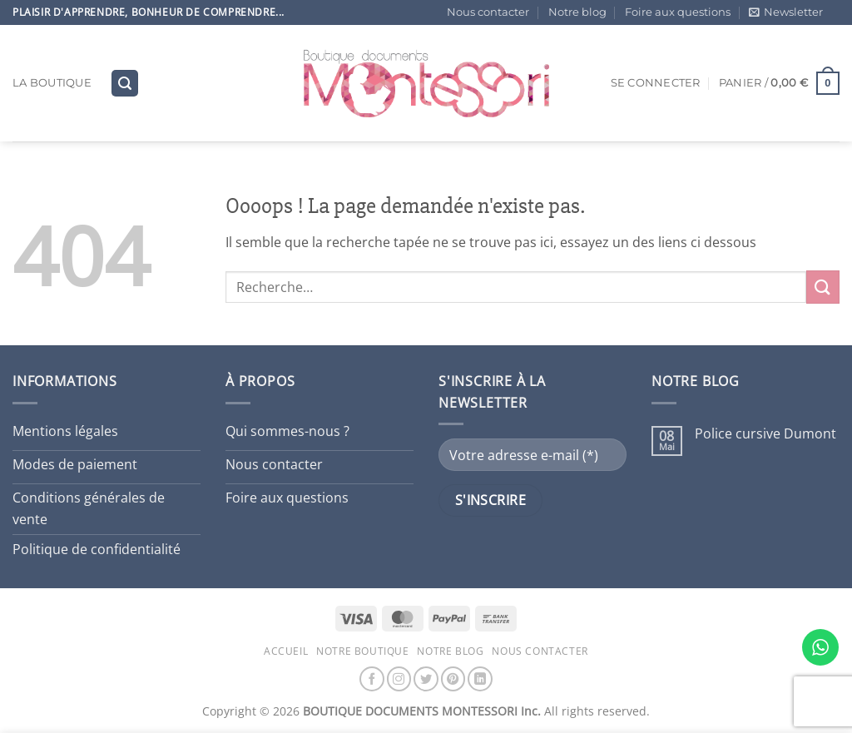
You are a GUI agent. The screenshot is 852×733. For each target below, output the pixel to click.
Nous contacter (488, 12)
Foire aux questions (678, 12)
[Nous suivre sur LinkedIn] (480, 678)
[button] (786, 12)
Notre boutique (362, 651)
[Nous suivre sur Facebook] (371, 678)
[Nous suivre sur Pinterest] (453, 678)
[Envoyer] (823, 286)
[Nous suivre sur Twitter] (426, 678)
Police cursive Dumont (765, 434)
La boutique (52, 83)
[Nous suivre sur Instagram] (399, 678)
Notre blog (577, 12)
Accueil (286, 651)
